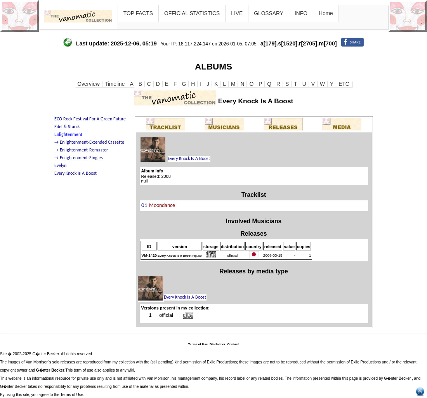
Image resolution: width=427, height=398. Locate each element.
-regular (180, 255)
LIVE (237, 13)
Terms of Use (198, 344)
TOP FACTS (138, 13)
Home (326, 13)
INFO (301, 13)
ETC (343, 84)
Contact (233, 344)
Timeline (115, 84)
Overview (88, 84)
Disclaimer (217, 344)
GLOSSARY (268, 13)
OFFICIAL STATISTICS (192, 13)
